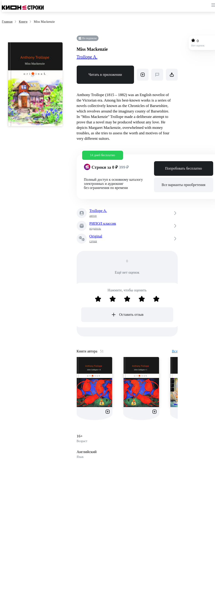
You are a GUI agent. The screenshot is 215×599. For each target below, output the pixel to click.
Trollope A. (87, 56)
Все (174, 351)
